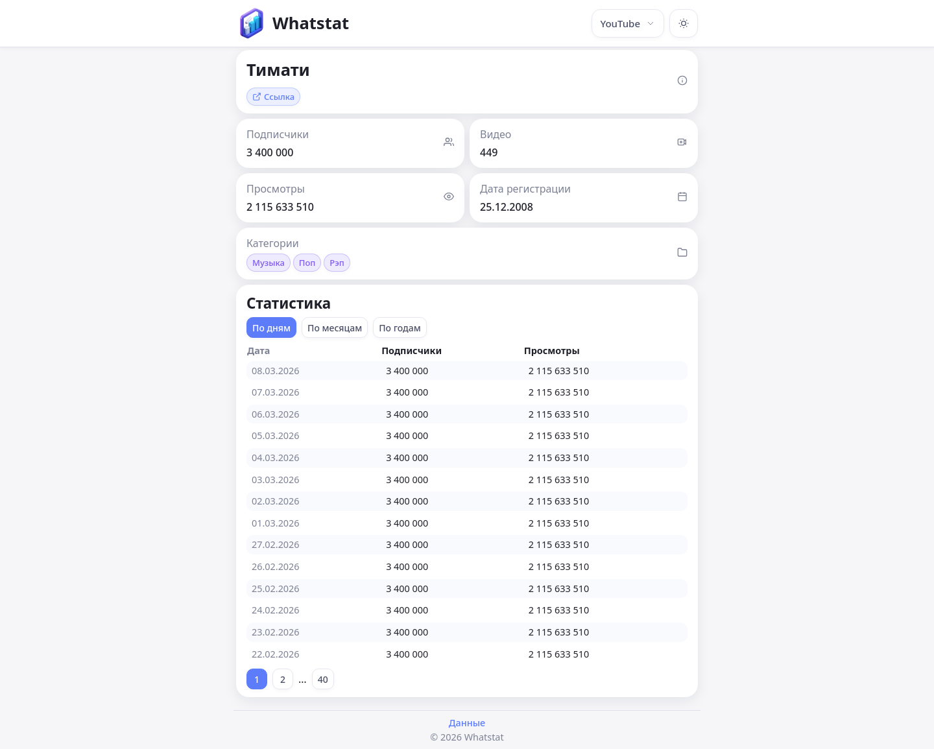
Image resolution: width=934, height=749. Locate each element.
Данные (467, 723)
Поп (307, 262)
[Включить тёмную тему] (683, 23)
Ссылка (273, 96)
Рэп (336, 262)
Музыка (268, 262)
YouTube (628, 23)
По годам (400, 328)
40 (323, 679)
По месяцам (334, 328)
